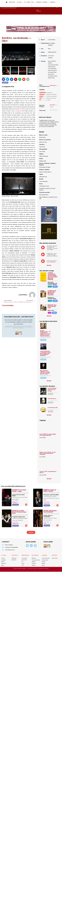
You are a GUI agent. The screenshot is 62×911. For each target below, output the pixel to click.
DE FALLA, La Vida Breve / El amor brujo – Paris (19, 504)
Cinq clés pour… (52, 390)
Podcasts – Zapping (42, 2)
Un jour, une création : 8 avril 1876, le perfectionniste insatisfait (48, 445)
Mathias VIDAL (51, 70)
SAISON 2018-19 (52, 44)
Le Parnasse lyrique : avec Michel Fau (52, 253)
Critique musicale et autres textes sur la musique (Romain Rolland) (52, 268)
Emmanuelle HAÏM (52, 64)
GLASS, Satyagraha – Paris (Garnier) (50, 503)
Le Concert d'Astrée (51, 49)
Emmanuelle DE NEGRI (53, 57)
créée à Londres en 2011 (17, 103)
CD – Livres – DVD (29, 2)
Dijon (49, 40)
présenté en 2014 (19, 101)
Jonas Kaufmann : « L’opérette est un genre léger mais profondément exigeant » (45, 345)
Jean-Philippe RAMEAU (51, 36)
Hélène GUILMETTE (52, 62)
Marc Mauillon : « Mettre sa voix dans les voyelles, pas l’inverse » (45, 364)
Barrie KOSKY (51, 66)
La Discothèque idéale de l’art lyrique (52, 382)
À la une (20, 2)
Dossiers (53, 2)
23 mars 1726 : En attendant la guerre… (48, 464)
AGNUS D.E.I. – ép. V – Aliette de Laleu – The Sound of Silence (52, 247)
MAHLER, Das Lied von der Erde (52, 298)
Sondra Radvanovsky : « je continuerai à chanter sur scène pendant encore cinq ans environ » (45, 325)
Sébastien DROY (51, 58)
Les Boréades (51, 31)
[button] (20, 2)
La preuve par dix (52, 399)
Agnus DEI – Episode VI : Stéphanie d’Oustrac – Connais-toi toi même (52, 239)
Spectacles (12, 2)
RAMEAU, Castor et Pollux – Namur (49, 482)
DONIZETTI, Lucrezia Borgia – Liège (19, 482)
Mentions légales (22, 560)
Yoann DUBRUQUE (52, 60)
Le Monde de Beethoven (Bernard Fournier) (52, 285)
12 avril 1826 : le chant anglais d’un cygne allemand (48, 427)
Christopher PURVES (52, 68)
